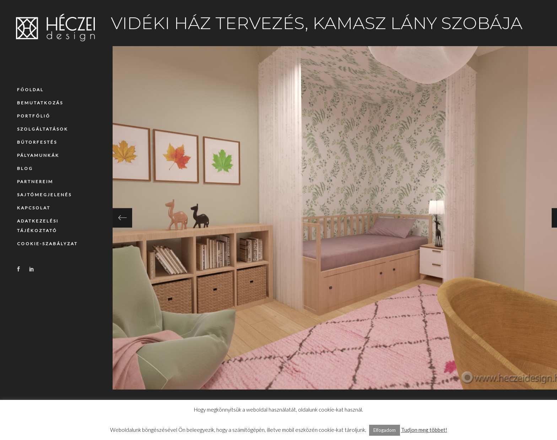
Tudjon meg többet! (424, 430)
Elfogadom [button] (384, 430)
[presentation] (122, 217)
